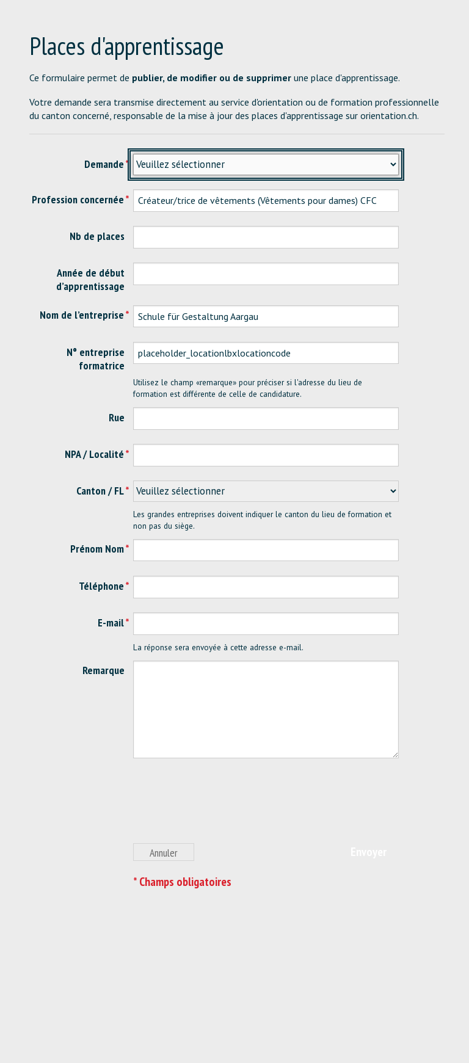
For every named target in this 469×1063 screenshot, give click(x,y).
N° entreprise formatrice (96, 358)
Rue (117, 417)
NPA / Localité (94, 454)
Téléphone (101, 586)
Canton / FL (100, 491)
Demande (104, 164)
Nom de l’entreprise (82, 315)
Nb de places (97, 236)
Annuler (164, 853)
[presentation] (226, 807)
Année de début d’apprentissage (90, 279)
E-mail (111, 622)
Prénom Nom (97, 549)
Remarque (103, 670)
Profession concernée (78, 199)
